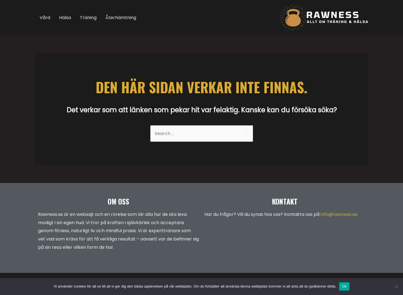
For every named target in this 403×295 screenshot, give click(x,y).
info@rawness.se (339, 214)
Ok (344, 286)
